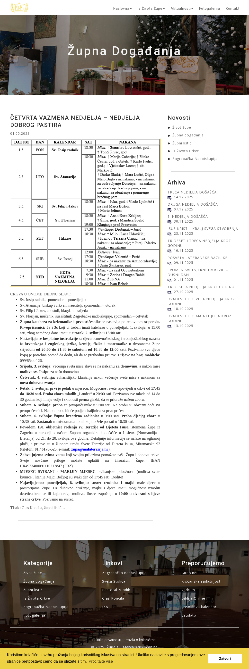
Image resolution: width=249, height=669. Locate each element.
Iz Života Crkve (185, 151)
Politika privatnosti (106, 639)
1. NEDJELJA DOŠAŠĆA (188, 216)
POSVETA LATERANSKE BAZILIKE (197, 257)
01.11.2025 (183, 279)
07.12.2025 (183, 209)
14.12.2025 (183, 197)
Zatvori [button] (225, 659)
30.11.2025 (183, 221)
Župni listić (182, 143)
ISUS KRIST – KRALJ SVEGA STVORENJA (203, 228)
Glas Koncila (113, 598)
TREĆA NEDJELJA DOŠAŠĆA (192, 192)
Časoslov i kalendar (198, 606)
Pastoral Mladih (116, 589)
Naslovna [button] (122, 8)
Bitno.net (189, 572)
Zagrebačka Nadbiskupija (195, 158)
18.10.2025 (183, 308)
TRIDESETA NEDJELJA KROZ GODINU (201, 286)
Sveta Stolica (113, 581)
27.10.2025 (183, 291)
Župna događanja (188, 135)
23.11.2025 (183, 233)
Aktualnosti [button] (182, 8)
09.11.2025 (183, 262)
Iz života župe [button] (151, 8)
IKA (105, 606)
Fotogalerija (209, 8)
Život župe (181, 127)
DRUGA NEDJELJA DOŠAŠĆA (193, 204)
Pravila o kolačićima (140, 639)
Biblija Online (193, 598)
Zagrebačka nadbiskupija (124, 572)
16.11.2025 (183, 250)
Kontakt (233, 8)
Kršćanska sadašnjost (201, 581)
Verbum (188, 589)
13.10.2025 (183, 325)
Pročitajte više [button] (101, 661)
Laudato (188, 615)
